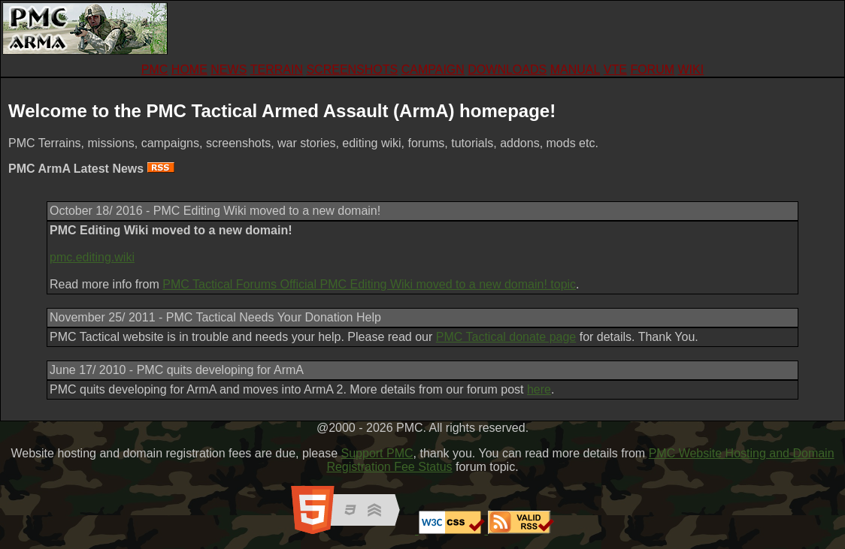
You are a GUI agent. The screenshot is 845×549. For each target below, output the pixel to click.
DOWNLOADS (507, 69)
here (539, 389)
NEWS (228, 69)
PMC (154, 69)
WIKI (690, 69)
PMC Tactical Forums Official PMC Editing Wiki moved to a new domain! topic (369, 284)
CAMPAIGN (433, 69)
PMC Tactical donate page (506, 336)
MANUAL (575, 69)
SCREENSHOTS (352, 69)
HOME (189, 69)
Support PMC (377, 453)
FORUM (652, 69)
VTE (615, 69)
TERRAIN (276, 69)
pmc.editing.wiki (92, 257)
